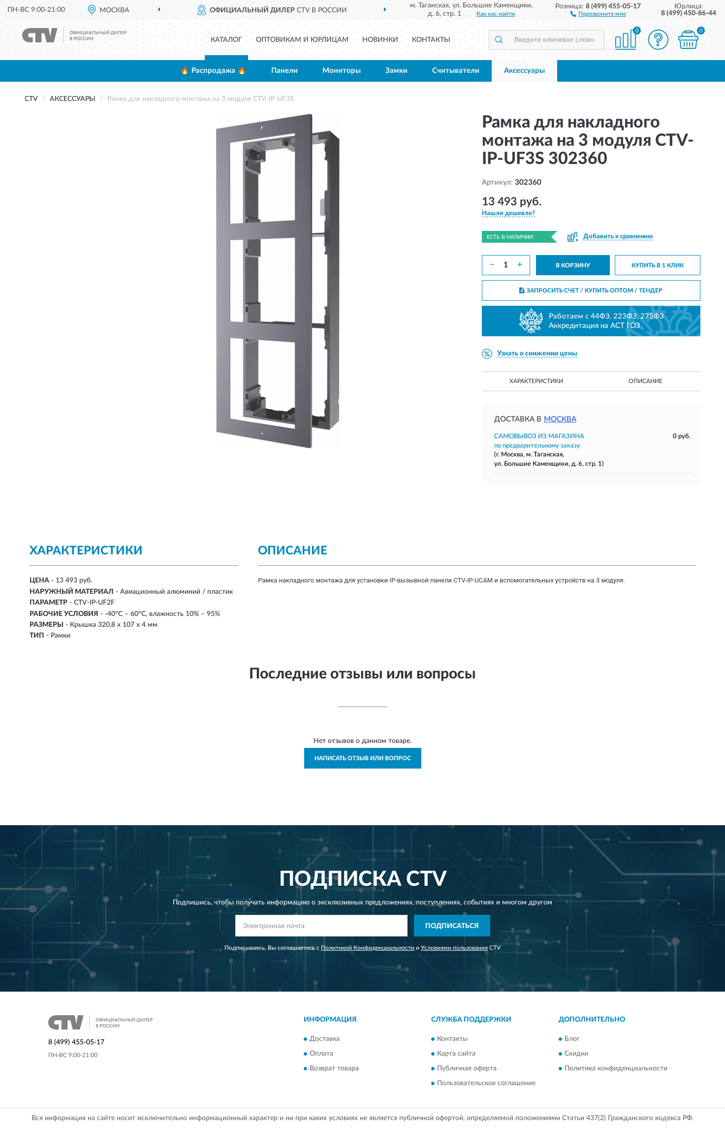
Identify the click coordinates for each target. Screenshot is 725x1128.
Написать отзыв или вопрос (363, 758)
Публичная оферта (467, 1068)
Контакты (431, 39)
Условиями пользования (454, 948)
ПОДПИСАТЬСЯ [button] (452, 926)
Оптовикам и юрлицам (302, 39)
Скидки (576, 1053)
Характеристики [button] (536, 381)
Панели (284, 70)
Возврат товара (334, 1068)
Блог (572, 1038)
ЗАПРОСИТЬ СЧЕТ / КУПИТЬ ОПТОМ (590, 290)
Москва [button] (560, 419)
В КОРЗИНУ (573, 265)
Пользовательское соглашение (486, 1083)
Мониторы (341, 70)
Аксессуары (524, 70)
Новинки (380, 39)
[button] (598, 13)
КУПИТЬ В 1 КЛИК (657, 265)
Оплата (321, 1053)
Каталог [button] (226, 39)
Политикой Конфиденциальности (367, 948)
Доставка (325, 1038)
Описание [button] (645, 381)
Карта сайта (456, 1053)
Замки (396, 70)
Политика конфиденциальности (616, 1068)
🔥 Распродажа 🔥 (213, 70)
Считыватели (455, 70)
